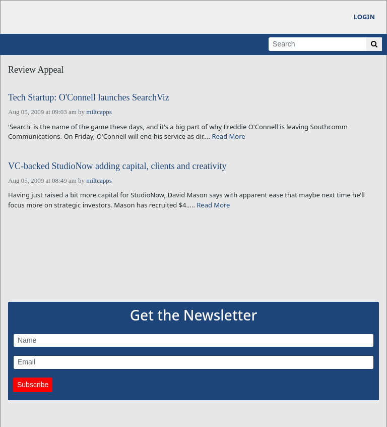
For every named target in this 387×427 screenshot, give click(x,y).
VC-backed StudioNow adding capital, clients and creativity (117, 166)
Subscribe (32, 385)
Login (364, 16)
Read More (228, 136)
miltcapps (99, 112)
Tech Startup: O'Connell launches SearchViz (88, 97)
